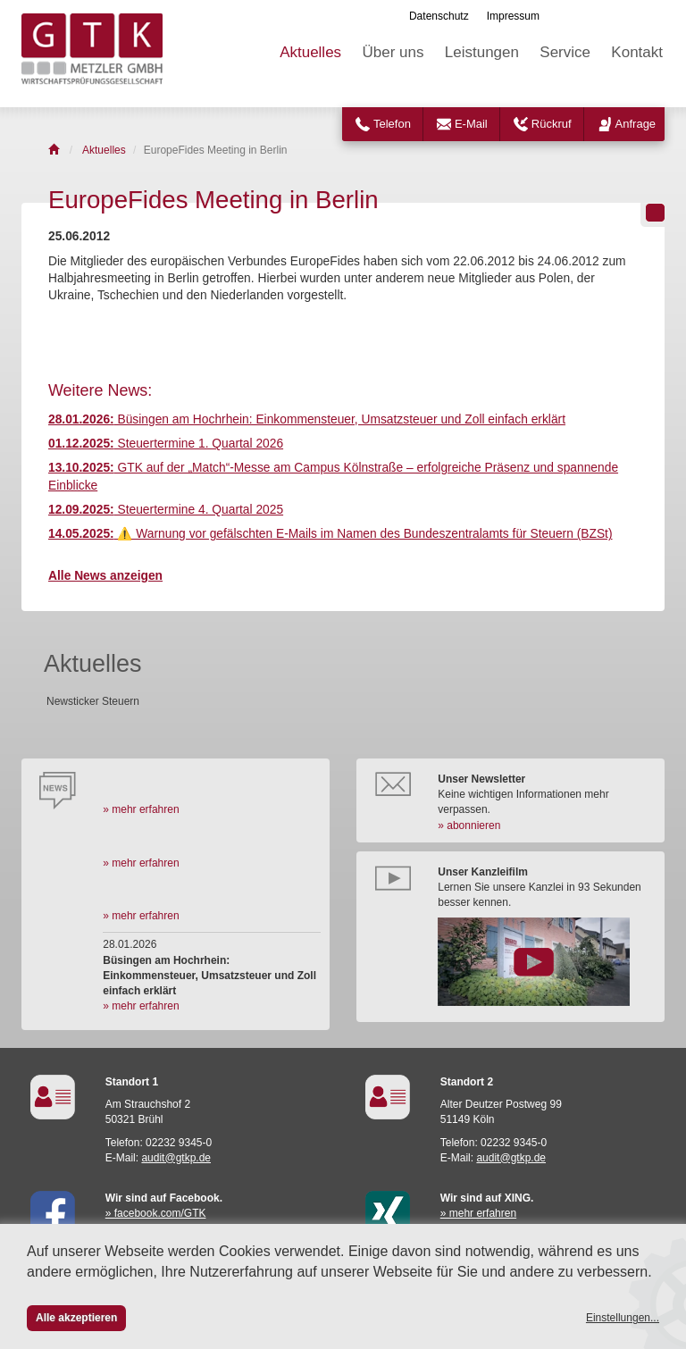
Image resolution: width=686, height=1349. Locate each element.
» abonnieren (469, 825)
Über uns (392, 52)
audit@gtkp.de (176, 1158)
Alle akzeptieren (76, 1317)
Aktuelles (310, 52)
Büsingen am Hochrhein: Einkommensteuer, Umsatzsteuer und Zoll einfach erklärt (306, 419)
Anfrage (636, 123)
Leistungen (482, 52)
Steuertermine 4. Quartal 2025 (165, 509)
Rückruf (551, 123)
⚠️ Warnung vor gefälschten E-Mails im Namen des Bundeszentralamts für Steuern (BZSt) (330, 533)
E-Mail (471, 123)
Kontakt (637, 52)
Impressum (513, 16)
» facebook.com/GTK (155, 1213)
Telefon (392, 123)
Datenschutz (439, 16)
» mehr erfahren (141, 809)
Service (565, 52)
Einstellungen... (622, 1317)
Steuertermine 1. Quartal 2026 (165, 443)
